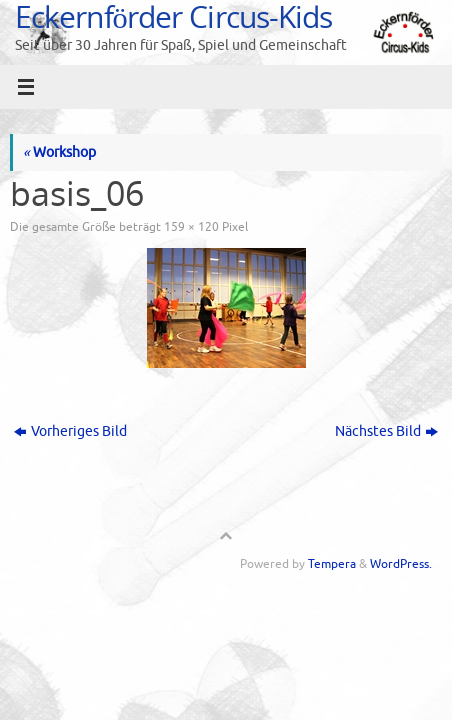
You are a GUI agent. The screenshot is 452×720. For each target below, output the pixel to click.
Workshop (59, 152)
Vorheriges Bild (70, 431)
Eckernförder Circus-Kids (173, 16)
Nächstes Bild (386, 431)
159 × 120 (191, 227)
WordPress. (401, 564)
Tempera (332, 564)
